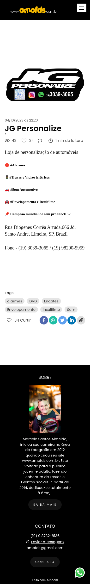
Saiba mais (45, 505)
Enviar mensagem (47, 542)
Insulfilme (51, 309)
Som (71, 309)
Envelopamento (21, 309)
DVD (33, 301)
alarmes (14, 301)
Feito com (45, 580)
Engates (51, 301)
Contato (45, 562)
